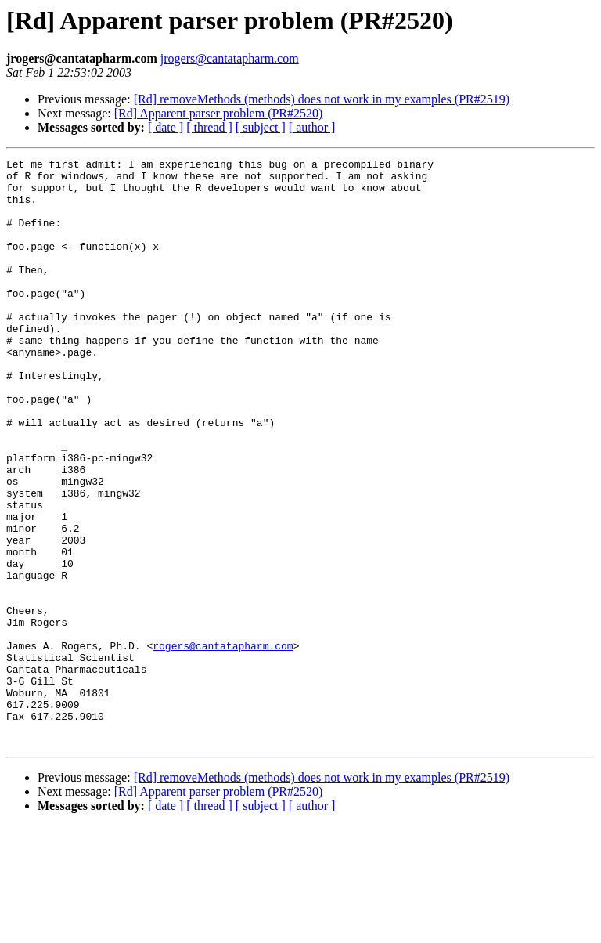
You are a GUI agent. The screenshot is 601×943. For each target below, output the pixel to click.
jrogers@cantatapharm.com (229, 58)
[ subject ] (261, 127)
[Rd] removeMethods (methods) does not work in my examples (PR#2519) (321, 99)
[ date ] (165, 127)
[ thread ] (209, 127)
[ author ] (312, 127)
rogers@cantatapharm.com (223, 744)
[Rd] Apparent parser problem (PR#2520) (218, 113)
